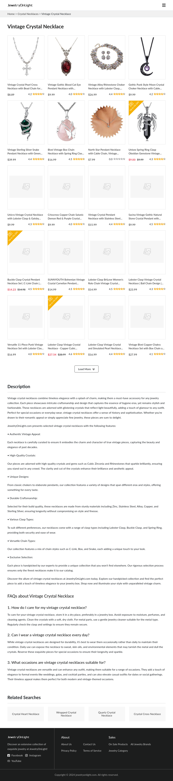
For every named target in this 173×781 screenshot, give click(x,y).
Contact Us (89, 744)
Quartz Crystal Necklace (106, 714)
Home (11, 13)
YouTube (16, 760)
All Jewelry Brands (141, 744)
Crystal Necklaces (28, 13)
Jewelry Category (118, 750)
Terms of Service (92, 750)
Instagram (35, 755)
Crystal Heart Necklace (25, 713)
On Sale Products (118, 744)
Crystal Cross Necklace (147, 713)
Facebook (17, 755)
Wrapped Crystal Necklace (66, 714)
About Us (66, 744)
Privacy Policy (68, 750)
